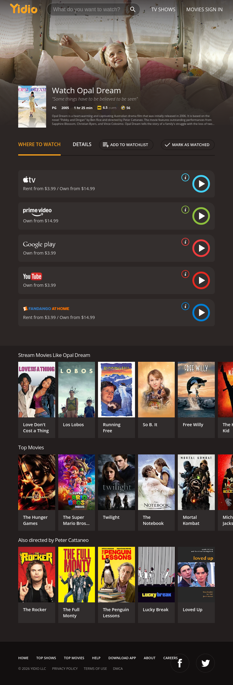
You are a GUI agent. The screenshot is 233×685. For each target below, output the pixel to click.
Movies (195, 9)
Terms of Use (95, 668)
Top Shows (46, 658)
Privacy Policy (65, 668)
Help (96, 658)
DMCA (118, 668)
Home (23, 658)
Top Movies (74, 658)
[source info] (184, 177)
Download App (122, 658)
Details (82, 144)
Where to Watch (39, 144)
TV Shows (163, 9)
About (149, 658)
